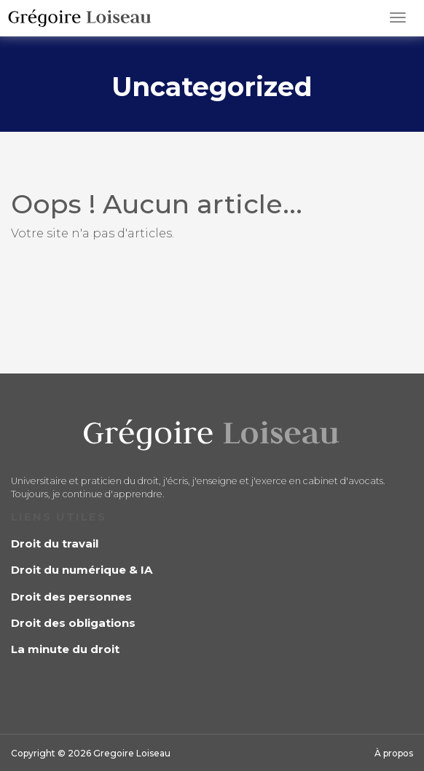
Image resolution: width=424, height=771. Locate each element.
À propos (393, 753)
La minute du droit (65, 649)
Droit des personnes (71, 597)
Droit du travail (54, 543)
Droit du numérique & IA (81, 570)
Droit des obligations (73, 623)
